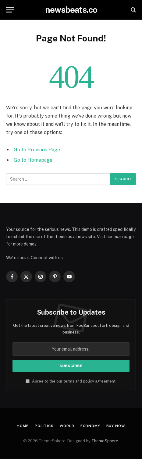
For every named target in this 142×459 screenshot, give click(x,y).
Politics (44, 426)
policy (88, 381)
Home (22, 426)
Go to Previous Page (37, 150)
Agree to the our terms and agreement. (71, 381)
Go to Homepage (33, 160)
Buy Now (115, 426)
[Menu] (10, 10)
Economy (90, 426)
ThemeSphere (104, 441)
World (67, 426)
